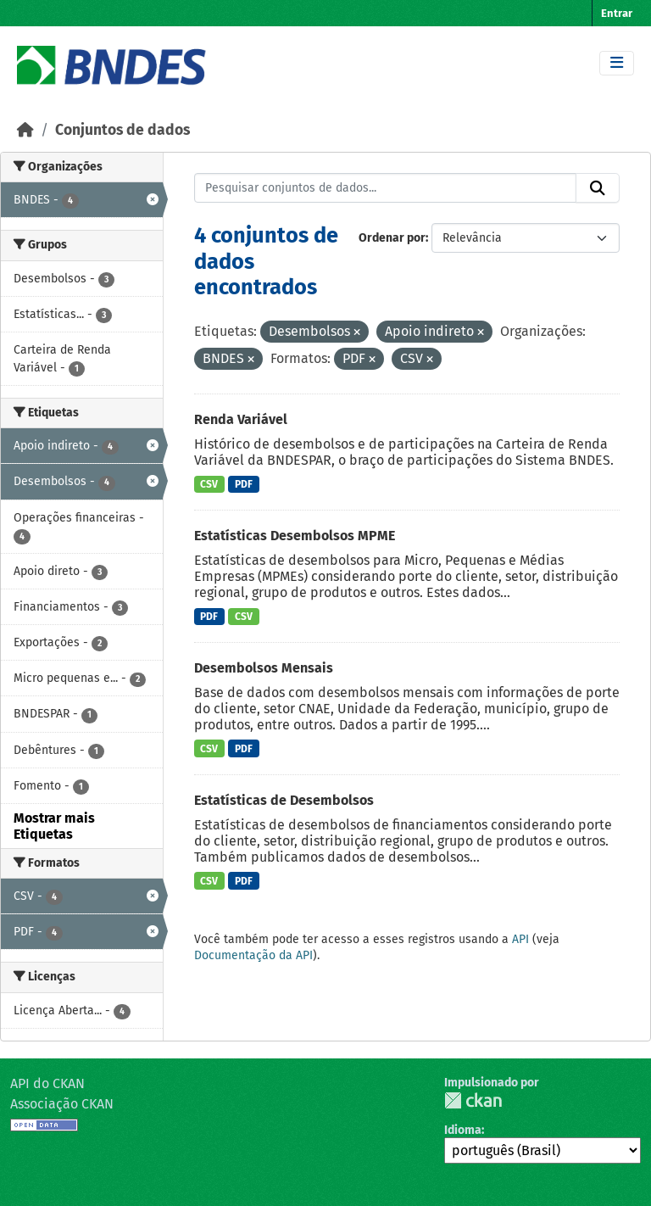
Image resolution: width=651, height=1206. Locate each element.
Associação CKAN (62, 1104)
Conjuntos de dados (122, 130)
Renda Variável (240, 419)
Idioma (462, 1130)
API (520, 939)
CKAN (473, 1100)
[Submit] (598, 188)
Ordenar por (392, 238)
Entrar (616, 13)
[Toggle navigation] (616, 63)
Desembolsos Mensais (263, 668)
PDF (244, 484)
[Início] (25, 130)
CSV (209, 484)
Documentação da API (253, 955)
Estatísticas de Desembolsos (284, 800)
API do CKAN (47, 1083)
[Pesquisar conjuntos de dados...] (385, 188)
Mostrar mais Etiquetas (54, 826)
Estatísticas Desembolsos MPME (294, 536)
